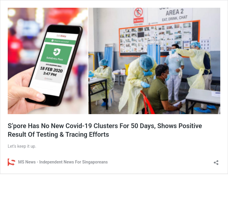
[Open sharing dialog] (216, 160)
